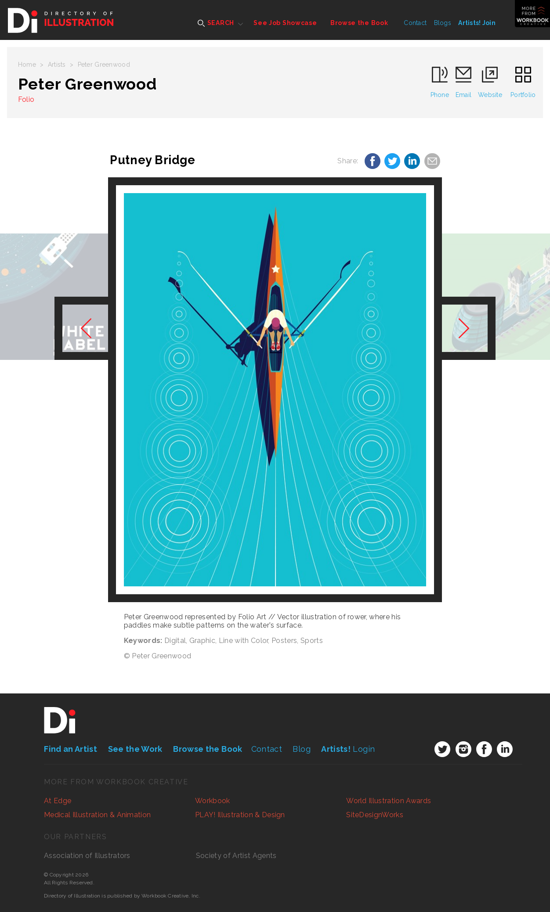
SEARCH (216, 23)
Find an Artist (70, 749)
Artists (57, 64)
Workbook (212, 801)
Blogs (442, 22)
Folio (26, 99)
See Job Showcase (285, 22)
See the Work (135, 749)
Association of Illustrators (87, 855)
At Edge (57, 801)
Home (27, 64)
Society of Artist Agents (236, 855)
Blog (301, 749)
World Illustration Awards (388, 801)
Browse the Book (359, 22)
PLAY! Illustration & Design (240, 815)
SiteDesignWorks (374, 815)
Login (348, 749)
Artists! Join (477, 22)
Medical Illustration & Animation (97, 815)
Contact (415, 22)
